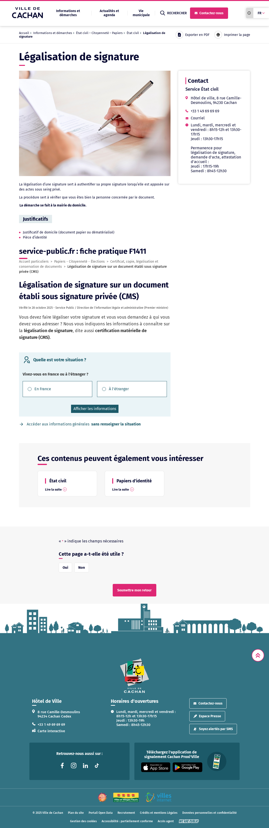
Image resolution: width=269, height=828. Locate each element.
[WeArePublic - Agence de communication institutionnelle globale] (189, 821)
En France (42, 389)
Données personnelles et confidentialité (209, 812)
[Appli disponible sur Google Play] (187, 767)
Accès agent (166, 821)
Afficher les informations (94, 408)
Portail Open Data (101, 812)
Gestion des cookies (83, 821)
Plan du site (76, 812)
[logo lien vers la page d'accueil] (134, 675)
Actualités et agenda (109, 13)
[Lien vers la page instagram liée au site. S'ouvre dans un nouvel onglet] (73, 765)
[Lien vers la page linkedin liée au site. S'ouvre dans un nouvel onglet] (85, 765)
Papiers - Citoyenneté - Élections (79, 262)
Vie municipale (141, 13)
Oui (65, 567)
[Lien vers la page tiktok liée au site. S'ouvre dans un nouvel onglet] (97, 765)
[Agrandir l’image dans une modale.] (95, 123)
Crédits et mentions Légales (158, 812)
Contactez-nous (209, 13)
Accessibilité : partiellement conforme (127, 821)
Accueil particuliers (34, 262)
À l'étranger (119, 389)
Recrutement (126, 812)
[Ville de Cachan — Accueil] (27, 16)
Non (81, 567)
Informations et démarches (68, 13)
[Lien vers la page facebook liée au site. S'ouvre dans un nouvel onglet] (62, 765)
